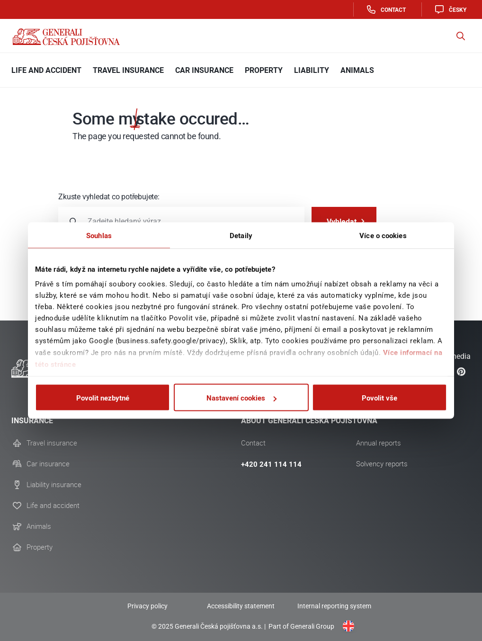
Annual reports (378, 443)
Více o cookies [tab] (382, 235)
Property (40, 547)
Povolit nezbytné (102, 397)
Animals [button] (357, 70)
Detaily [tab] (241, 235)
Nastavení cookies (241, 397)
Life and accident (53, 505)
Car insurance (48, 464)
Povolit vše (379, 397)
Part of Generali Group (300, 626)
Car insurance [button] (204, 70)
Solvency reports (382, 464)
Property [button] (264, 70)
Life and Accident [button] (46, 70)
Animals (39, 526)
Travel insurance (52, 443)
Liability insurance (54, 485)
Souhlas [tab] (99, 235)
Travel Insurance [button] (128, 70)
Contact (386, 9)
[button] (460, 36)
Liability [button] (311, 70)
